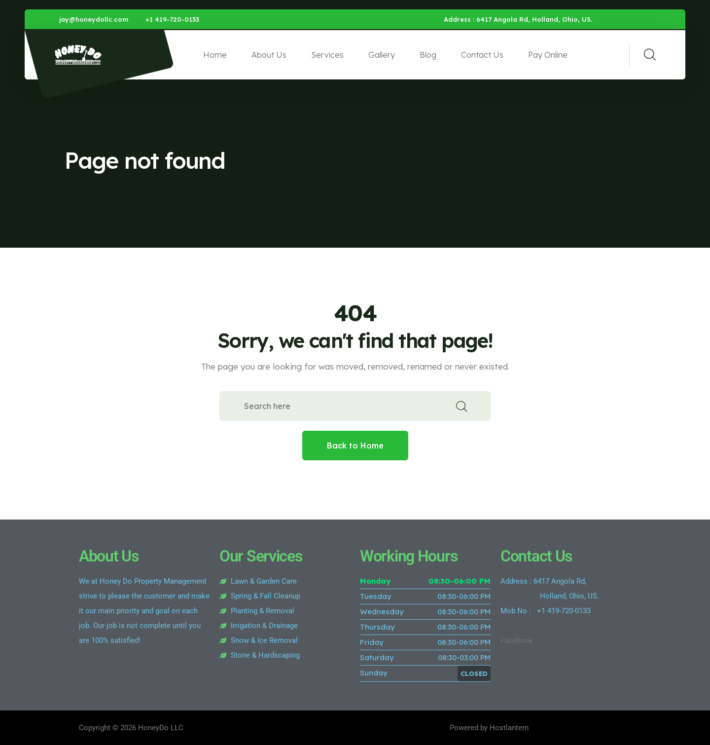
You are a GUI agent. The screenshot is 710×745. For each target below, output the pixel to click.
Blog (428, 55)
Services (327, 55)
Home (215, 55)
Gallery (381, 55)
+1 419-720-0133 (172, 19)
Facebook (516, 640)
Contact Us (482, 55)
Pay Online (548, 55)
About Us (268, 55)
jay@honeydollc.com (93, 19)
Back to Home (355, 445)
